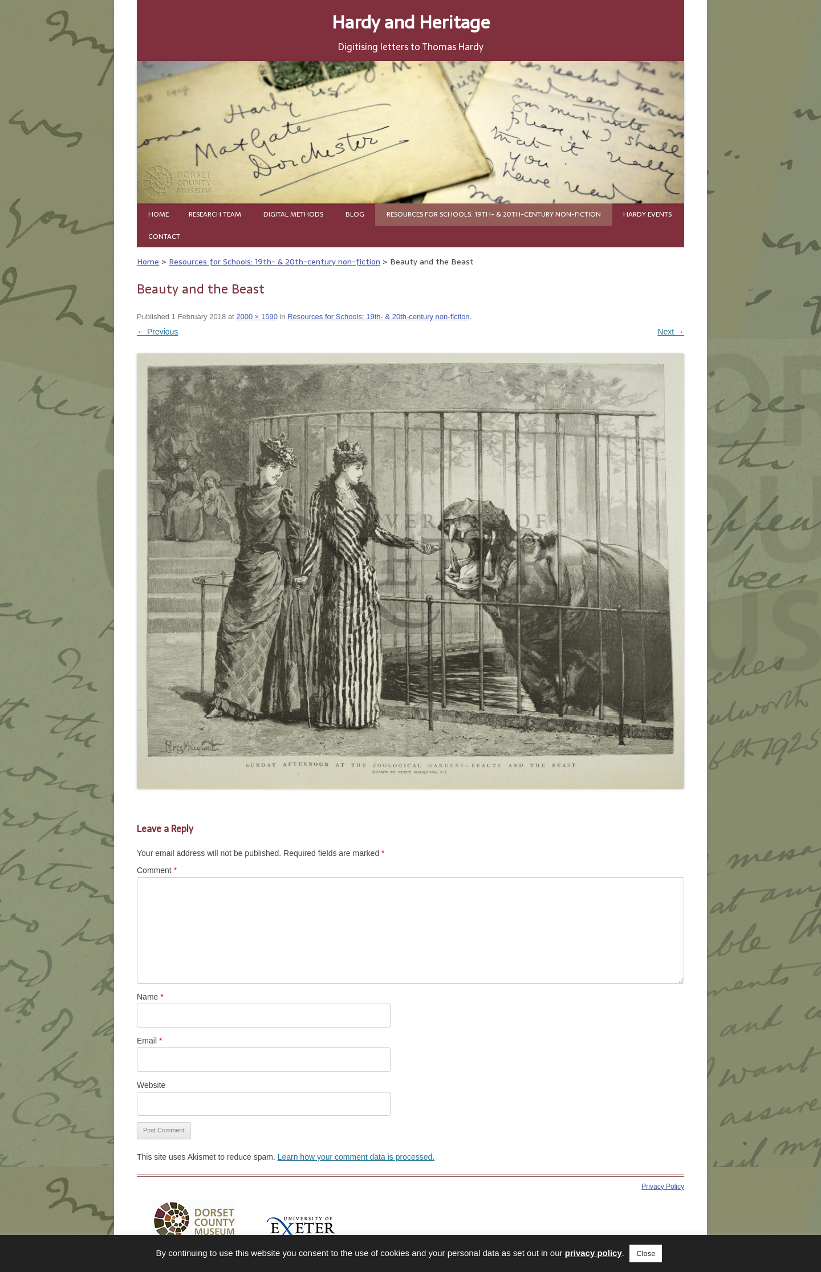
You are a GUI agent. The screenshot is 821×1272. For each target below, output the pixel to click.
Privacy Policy (662, 1187)
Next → (670, 331)
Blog (355, 214)
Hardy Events (647, 214)
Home (158, 214)
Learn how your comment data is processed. (356, 1156)
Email (149, 1040)
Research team (215, 214)
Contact (164, 236)
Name (150, 996)
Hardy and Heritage (411, 21)
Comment (157, 870)
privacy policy (593, 1253)
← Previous (157, 331)
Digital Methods (293, 214)
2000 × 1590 (257, 316)
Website (151, 1085)
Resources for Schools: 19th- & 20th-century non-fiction (494, 214)
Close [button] (645, 1253)
